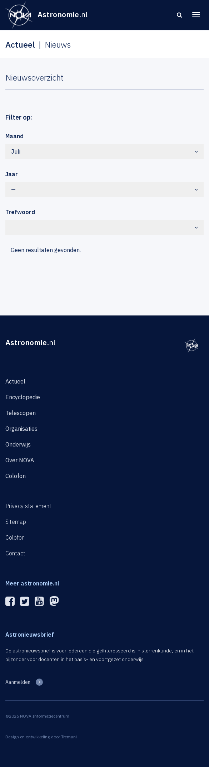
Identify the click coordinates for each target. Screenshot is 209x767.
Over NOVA (19, 460)
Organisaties (21, 428)
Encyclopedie (22, 397)
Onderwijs (18, 444)
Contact (15, 553)
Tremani (69, 736)
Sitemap (15, 521)
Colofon (15, 475)
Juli (104, 151)
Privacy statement (28, 506)
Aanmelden (17, 682)
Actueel (15, 381)
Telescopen (20, 412)
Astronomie (30, 342)
